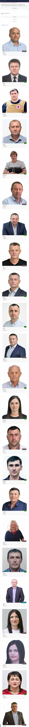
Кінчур (4, 236)
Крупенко (4, 358)
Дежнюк (4, 113)
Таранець (4, 726)
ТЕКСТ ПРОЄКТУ (14, 8)
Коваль (4, 328)
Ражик (4, 603)
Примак (4, 573)
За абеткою (14, 16)
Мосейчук (4, 481)
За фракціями (15, 19)
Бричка (4, 83)
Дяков (4, 144)
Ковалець (4, 297)
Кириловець (5, 205)
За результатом (14, 21)
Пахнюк (4, 542)
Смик (3, 695)
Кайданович (5, 175)
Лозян (4, 450)
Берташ (4, 52)
